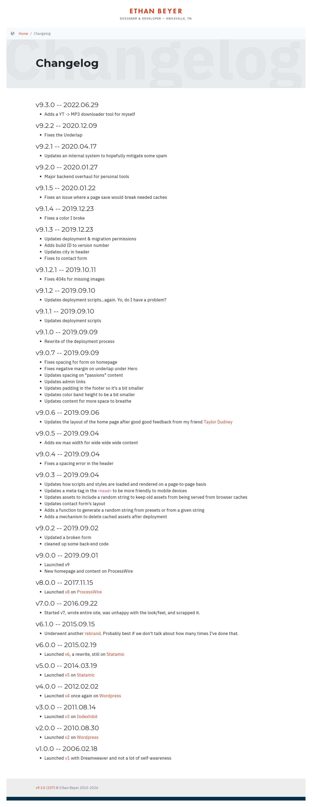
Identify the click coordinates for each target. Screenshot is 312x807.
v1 (67, 758)
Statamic (115, 654)
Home (23, 33)
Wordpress (110, 696)
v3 (67, 716)
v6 (67, 654)
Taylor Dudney (218, 422)
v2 (67, 737)
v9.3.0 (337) (45, 788)
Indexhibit (87, 716)
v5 (67, 675)
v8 (67, 592)
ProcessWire (89, 592)
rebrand (93, 633)
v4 (67, 696)
